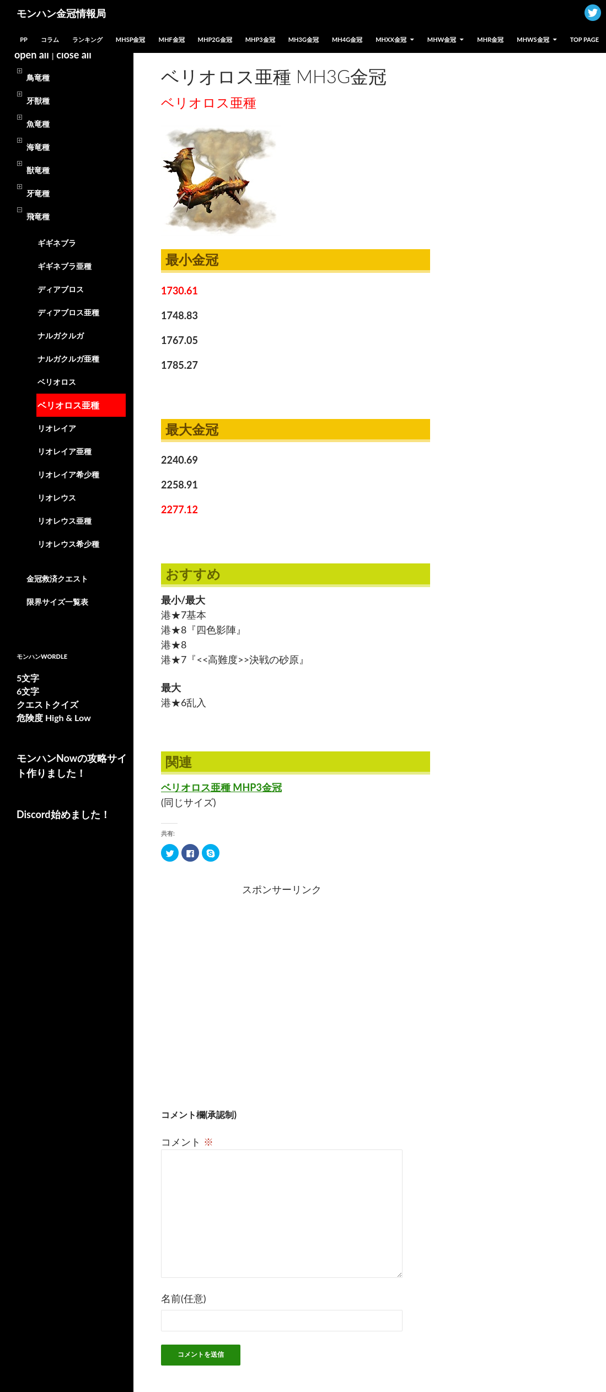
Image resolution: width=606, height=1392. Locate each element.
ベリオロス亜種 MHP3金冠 (221, 787)
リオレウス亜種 (64, 520)
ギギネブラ (56, 243)
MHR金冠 (490, 39)
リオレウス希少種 (68, 544)
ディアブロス (60, 289)
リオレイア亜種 (64, 451)
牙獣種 (38, 100)
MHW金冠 (441, 39)
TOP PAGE (584, 39)
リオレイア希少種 (68, 474)
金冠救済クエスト (57, 578)
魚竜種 (38, 123)
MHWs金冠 (533, 39)
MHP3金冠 (260, 39)
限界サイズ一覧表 (57, 601)
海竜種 (38, 147)
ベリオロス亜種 (68, 405)
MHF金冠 (172, 39)
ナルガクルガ (60, 335)
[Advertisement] (226, 987)
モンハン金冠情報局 (61, 13)
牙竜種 (38, 193)
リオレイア (56, 428)
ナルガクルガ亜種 (68, 358)
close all (73, 55)
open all (31, 55)
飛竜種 (38, 216)
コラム (50, 39)
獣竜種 (38, 170)
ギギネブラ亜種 (64, 266)
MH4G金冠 (347, 39)
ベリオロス (56, 381)
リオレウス (56, 497)
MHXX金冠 (391, 39)
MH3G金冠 (303, 39)
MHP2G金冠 (215, 39)
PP (24, 39)
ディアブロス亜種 (68, 312)
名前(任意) (183, 1298)
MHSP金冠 (131, 39)
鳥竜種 (38, 77)
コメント (187, 1142)
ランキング (87, 39)
